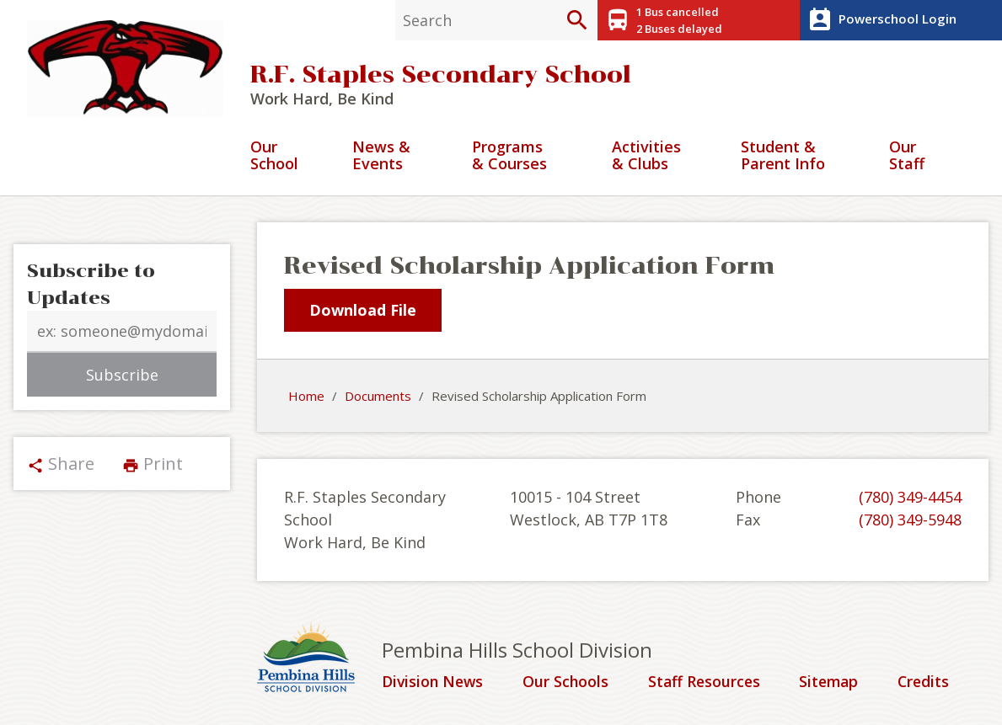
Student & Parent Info (783, 157)
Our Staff (906, 157)
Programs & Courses (509, 157)
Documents (378, 396)
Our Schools (566, 682)
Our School (274, 157)
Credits (924, 682)
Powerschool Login (880, 20)
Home (306, 396)
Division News (434, 682)
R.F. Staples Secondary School (440, 75)
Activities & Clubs (646, 157)
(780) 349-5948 (910, 520)
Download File (362, 311)
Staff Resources (704, 682)
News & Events (381, 157)
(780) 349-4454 (910, 498)
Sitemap (830, 682)
